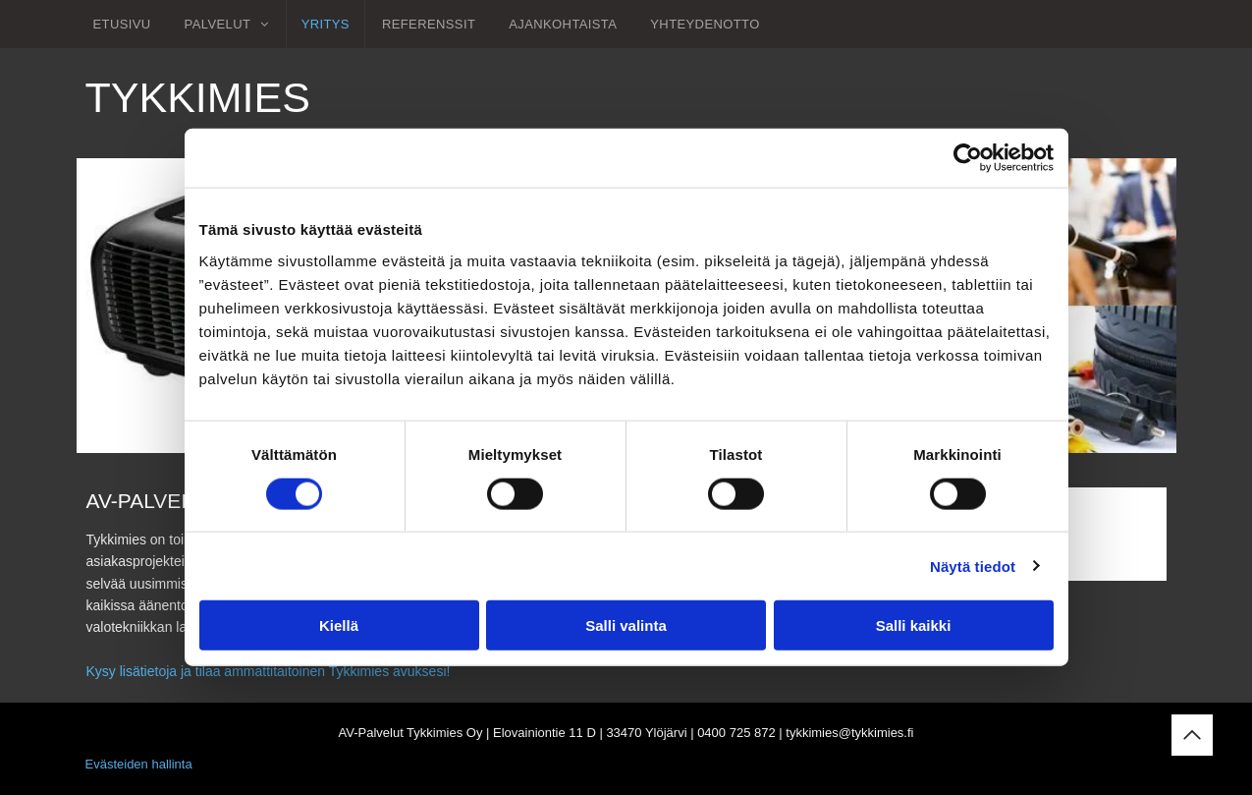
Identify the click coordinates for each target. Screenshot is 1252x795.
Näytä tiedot (972, 565)
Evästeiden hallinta (138, 764)
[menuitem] (122, 24)
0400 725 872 (736, 732)
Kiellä (338, 625)
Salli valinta (626, 625)
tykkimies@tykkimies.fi (849, 732)
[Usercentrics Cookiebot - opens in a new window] (968, 158)
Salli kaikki (914, 625)
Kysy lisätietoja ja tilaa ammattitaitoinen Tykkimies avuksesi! (268, 671)
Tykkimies (197, 97)
